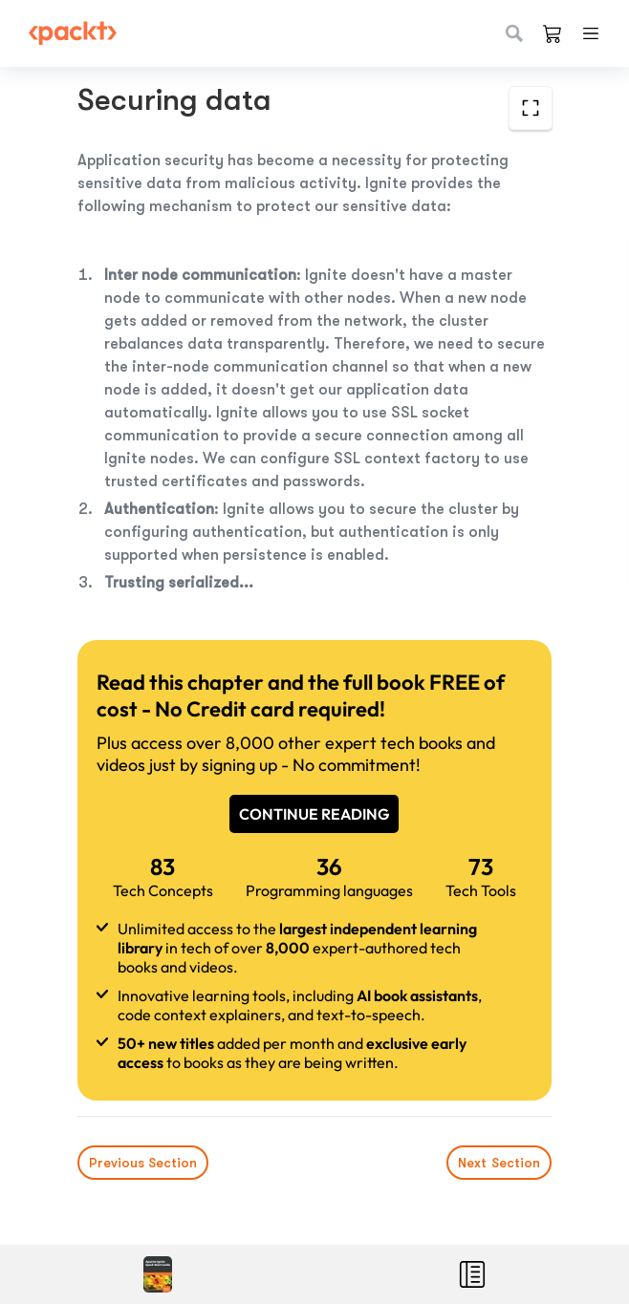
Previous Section (143, 1162)
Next (499, 1162)
